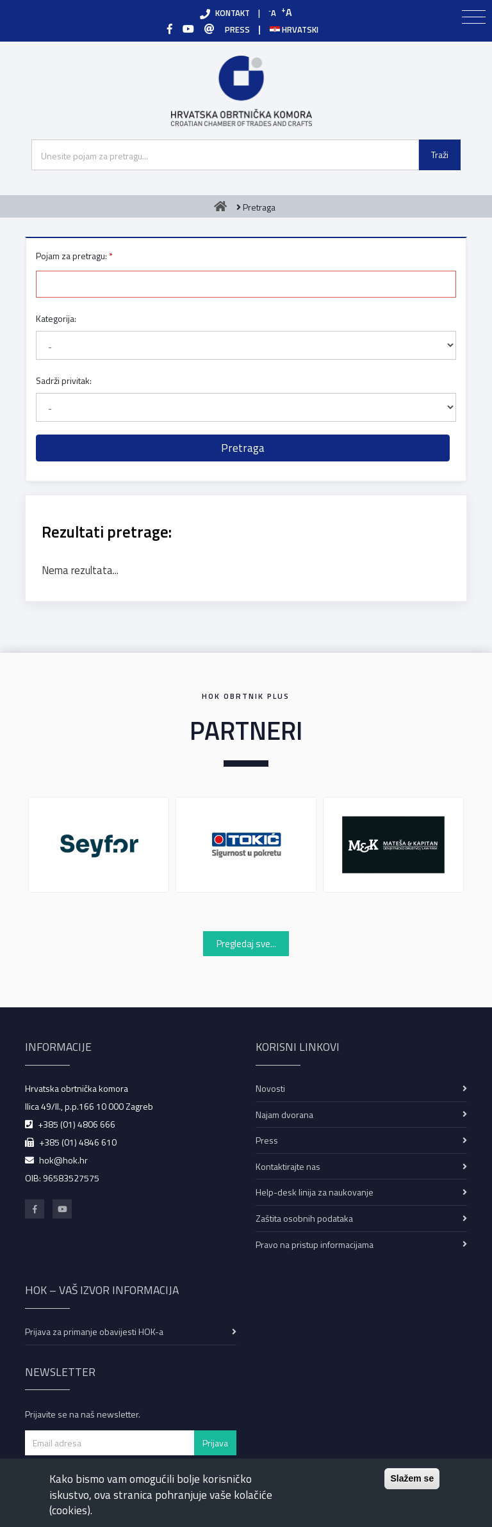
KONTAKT (232, 12)
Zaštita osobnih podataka (304, 1218)
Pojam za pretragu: (71, 255)
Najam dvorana (284, 1114)
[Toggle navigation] (473, 17)
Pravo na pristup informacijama (314, 1244)
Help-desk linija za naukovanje (314, 1192)
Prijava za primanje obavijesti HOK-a (94, 1331)
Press (267, 1140)
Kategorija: (56, 318)
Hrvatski (294, 29)
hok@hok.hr (63, 1160)
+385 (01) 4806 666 (76, 1124)
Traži (439, 154)
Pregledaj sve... (246, 943)
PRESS (237, 29)
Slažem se (412, 1478)
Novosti (270, 1088)
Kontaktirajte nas (288, 1166)
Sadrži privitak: (64, 380)
